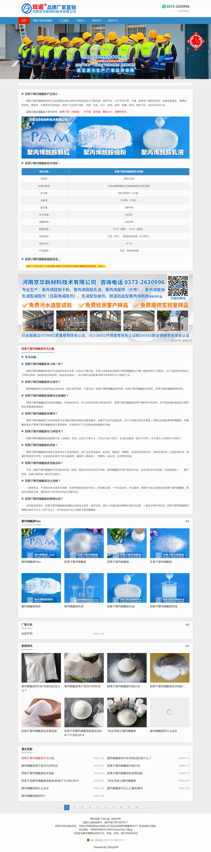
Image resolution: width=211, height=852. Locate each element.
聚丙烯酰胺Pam (31, 561)
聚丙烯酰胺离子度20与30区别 (82, 686)
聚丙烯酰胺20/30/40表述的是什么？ (129, 758)
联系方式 (113, 20)
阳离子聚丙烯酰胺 (75, 561)
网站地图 (95, 818)
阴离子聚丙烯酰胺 (42, 20)
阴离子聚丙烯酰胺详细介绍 (123, 686)
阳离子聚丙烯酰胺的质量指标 (39, 731)
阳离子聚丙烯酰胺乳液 (163, 606)
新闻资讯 (96, 20)
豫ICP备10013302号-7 (116, 822)
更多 (187, 521)
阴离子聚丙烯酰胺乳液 (121, 606)
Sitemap (105, 818)
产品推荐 (64, 20)
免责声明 (27, 633)
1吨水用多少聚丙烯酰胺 (121, 731)
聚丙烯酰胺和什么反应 (163, 731)
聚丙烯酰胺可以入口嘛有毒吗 (125, 788)
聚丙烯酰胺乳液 (73, 606)
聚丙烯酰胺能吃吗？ (34, 795)
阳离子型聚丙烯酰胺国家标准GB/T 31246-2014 (50, 780)
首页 (24, 20)
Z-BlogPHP (112, 847)
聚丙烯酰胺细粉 (31, 606)
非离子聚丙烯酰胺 (161, 561)
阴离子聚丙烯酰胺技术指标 (166, 686)
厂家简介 (80, 20)
